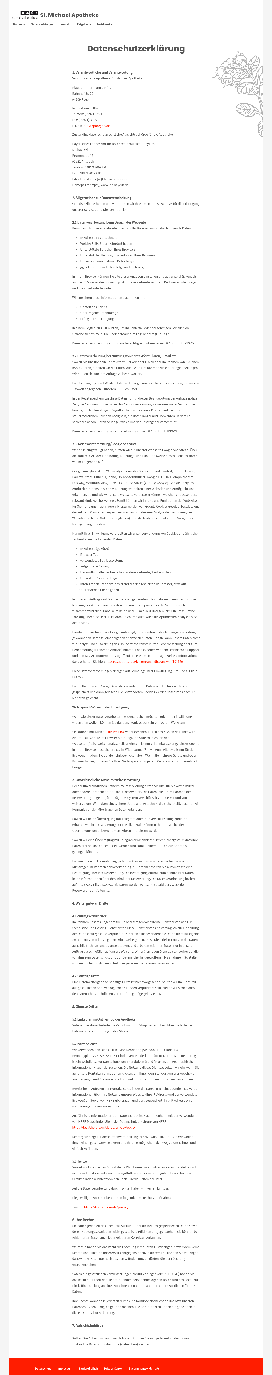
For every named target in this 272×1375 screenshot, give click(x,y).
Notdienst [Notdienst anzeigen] (105, 24)
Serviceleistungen (42, 24)
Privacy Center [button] (113, 1369)
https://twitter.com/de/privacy (106, 1207)
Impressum (64, 1369)
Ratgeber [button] (84, 24)
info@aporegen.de (96, 126)
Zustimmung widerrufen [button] (144, 1369)
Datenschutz (43, 1369)
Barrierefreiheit (88, 1369)
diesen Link (116, 732)
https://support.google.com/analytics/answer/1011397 (145, 661)
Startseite (18, 24)
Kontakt (65, 24)
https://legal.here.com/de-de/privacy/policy (103, 1127)
